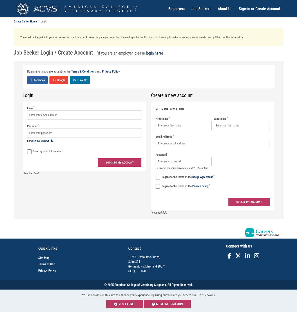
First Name (163, 118)
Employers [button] (176, 8)
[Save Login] (29, 151)
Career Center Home (25, 21)
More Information (167, 304)
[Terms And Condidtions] (158, 177)
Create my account (249, 202)
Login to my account (120, 162)
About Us (225, 8)
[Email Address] (213, 143)
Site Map (43, 258)
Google (59, 80)
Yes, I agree (124, 304)
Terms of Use (46, 264)
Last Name (221, 118)
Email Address (165, 136)
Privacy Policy (111, 71)
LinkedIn (80, 80)
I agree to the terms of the (185, 177)
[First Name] (184, 125)
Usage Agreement (203, 177)
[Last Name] (242, 125)
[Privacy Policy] (158, 186)
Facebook (37, 80)
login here (154, 53)
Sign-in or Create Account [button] (259, 8)
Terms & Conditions (83, 71)
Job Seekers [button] (202, 8)
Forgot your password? (40, 140)
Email (31, 108)
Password (33, 126)
